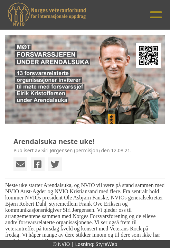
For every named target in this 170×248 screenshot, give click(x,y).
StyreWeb (106, 244)
